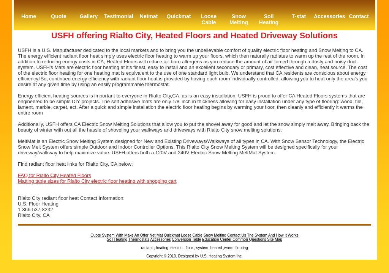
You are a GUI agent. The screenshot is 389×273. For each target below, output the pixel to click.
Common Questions (249, 239)
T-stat (299, 16)
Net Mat (156, 235)
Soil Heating (268, 19)
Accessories (329, 16)
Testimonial (118, 16)
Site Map (274, 239)
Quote (58, 16)
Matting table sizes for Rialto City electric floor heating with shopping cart (97, 181)
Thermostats (139, 239)
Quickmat (179, 16)
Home (28, 16)
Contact (358, 16)
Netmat (149, 16)
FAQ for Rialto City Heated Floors (54, 175)
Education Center (217, 239)
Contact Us (237, 235)
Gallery (89, 16)
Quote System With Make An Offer (119, 235)
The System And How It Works (272, 235)
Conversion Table (186, 239)
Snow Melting (238, 19)
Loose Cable (209, 19)
